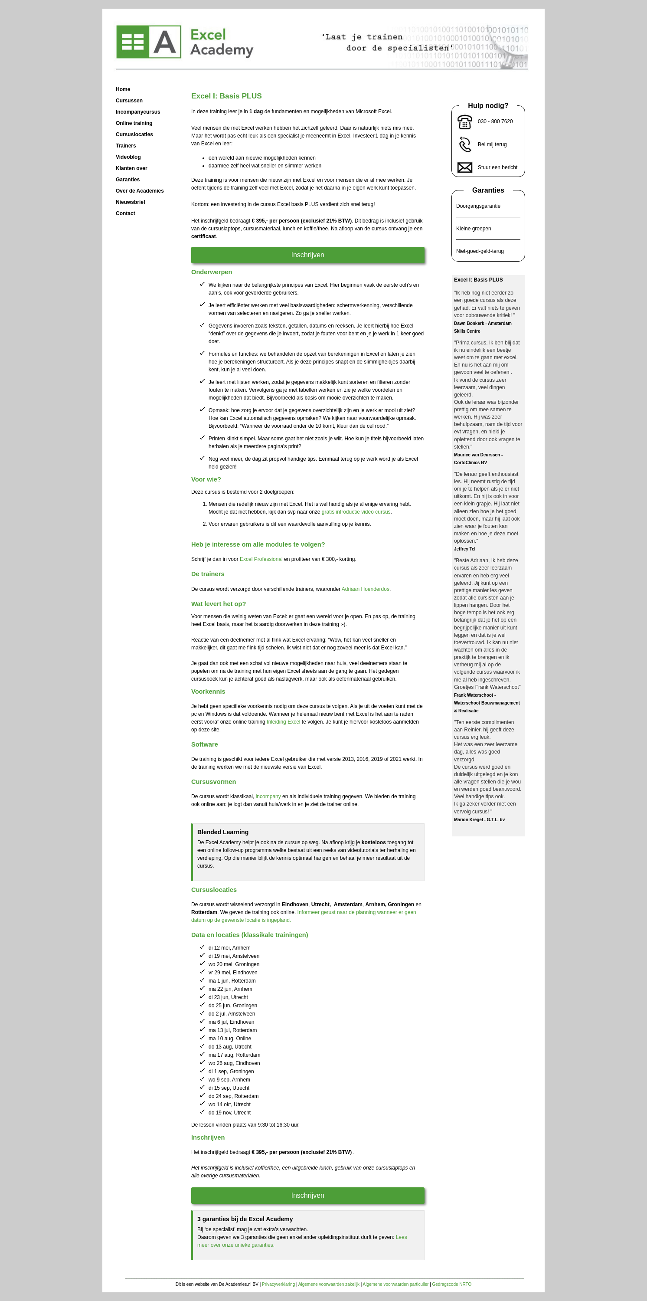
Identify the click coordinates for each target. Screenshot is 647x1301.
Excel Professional (261, 559)
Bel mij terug (492, 144)
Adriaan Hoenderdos (365, 589)
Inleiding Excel (283, 722)
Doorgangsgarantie (478, 206)
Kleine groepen (473, 229)
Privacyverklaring (278, 1284)
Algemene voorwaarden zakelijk (328, 1284)
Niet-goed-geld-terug (480, 251)
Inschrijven (307, 255)
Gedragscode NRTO (452, 1284)
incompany (268, 796)
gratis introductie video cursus (356, 512)
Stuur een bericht (497, 167)
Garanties (488, 190)
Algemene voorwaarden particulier (396, 1284)
